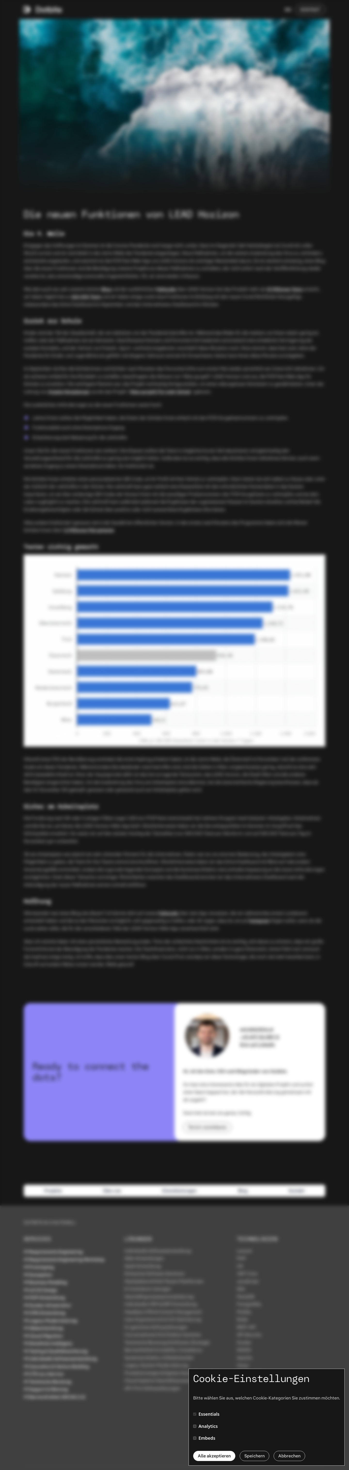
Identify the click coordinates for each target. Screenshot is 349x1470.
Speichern (254, 1456)
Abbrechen (289, 1456)
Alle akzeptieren (214, 1456)
